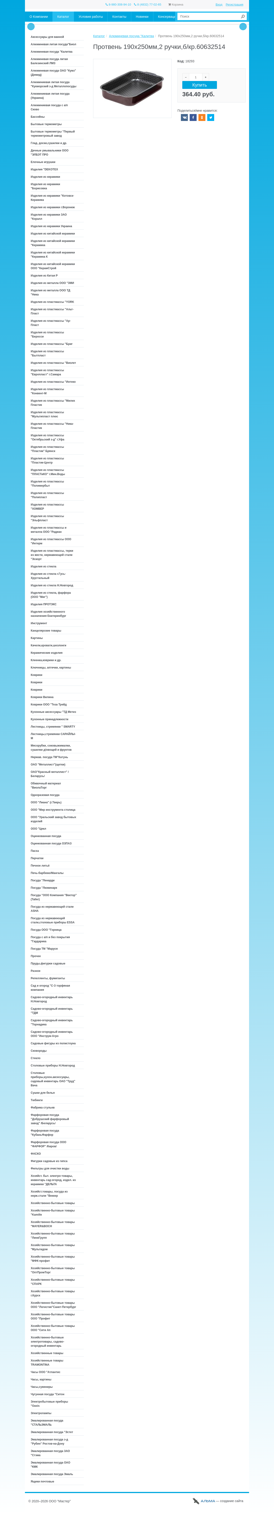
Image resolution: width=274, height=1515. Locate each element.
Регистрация (234, 4)
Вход (219, 4)
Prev (31, 26)
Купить (199, 85)
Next (243, 26)
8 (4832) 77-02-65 (147, 4)
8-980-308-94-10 (118, 4)
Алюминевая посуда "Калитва (131, 36)
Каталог (99, 36)
